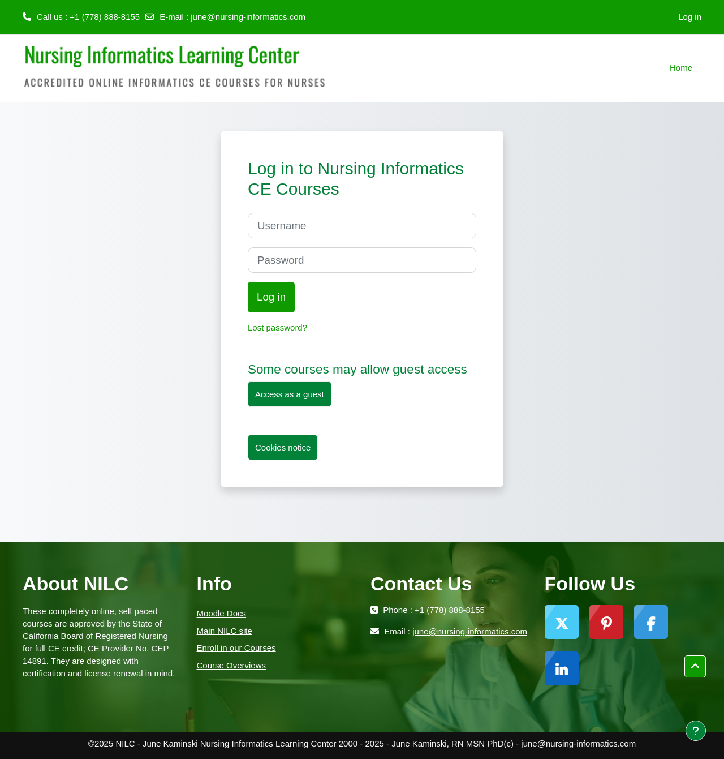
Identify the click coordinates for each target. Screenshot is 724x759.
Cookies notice (283, 447)
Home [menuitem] (681, 67)
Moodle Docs (222, 613)
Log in (689, 17)
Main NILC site (224, 631)
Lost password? (277, 327)
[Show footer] (696, 731)
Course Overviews (231, 665)
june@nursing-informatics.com (248, 17)
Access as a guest (289, 394)
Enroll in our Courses (236, 648)
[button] (695, 666)
